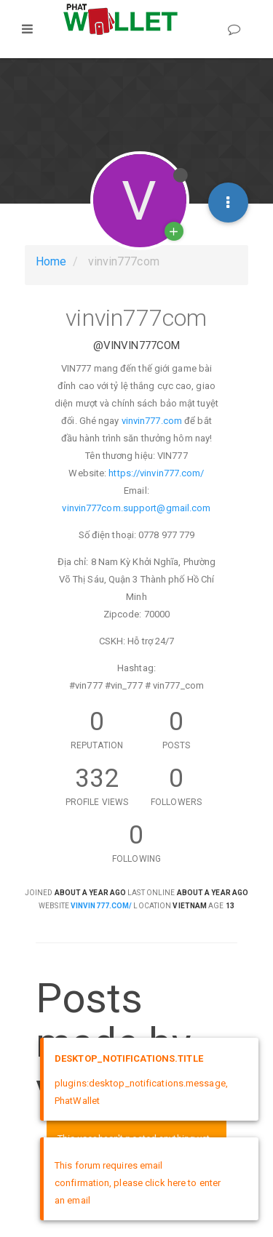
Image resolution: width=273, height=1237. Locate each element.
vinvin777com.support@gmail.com (136, 508)
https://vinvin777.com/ (156, 473)
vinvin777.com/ (101, 906)
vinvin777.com (152, 420)
